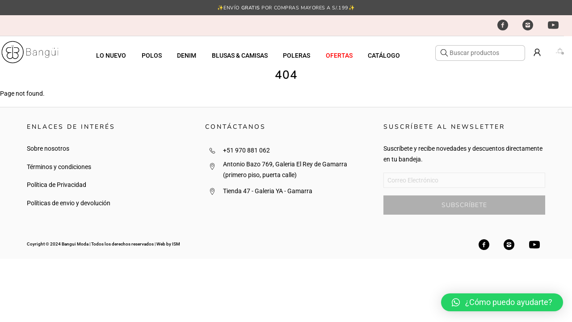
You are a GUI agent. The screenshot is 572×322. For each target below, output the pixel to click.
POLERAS (296, 55)
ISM (176, 244)
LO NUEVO (111, 55)
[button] (502, 302)
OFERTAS (339, 55)
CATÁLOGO (384, 55)
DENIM (186, 55)
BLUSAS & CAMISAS (240, 55)
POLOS (152, 55)
